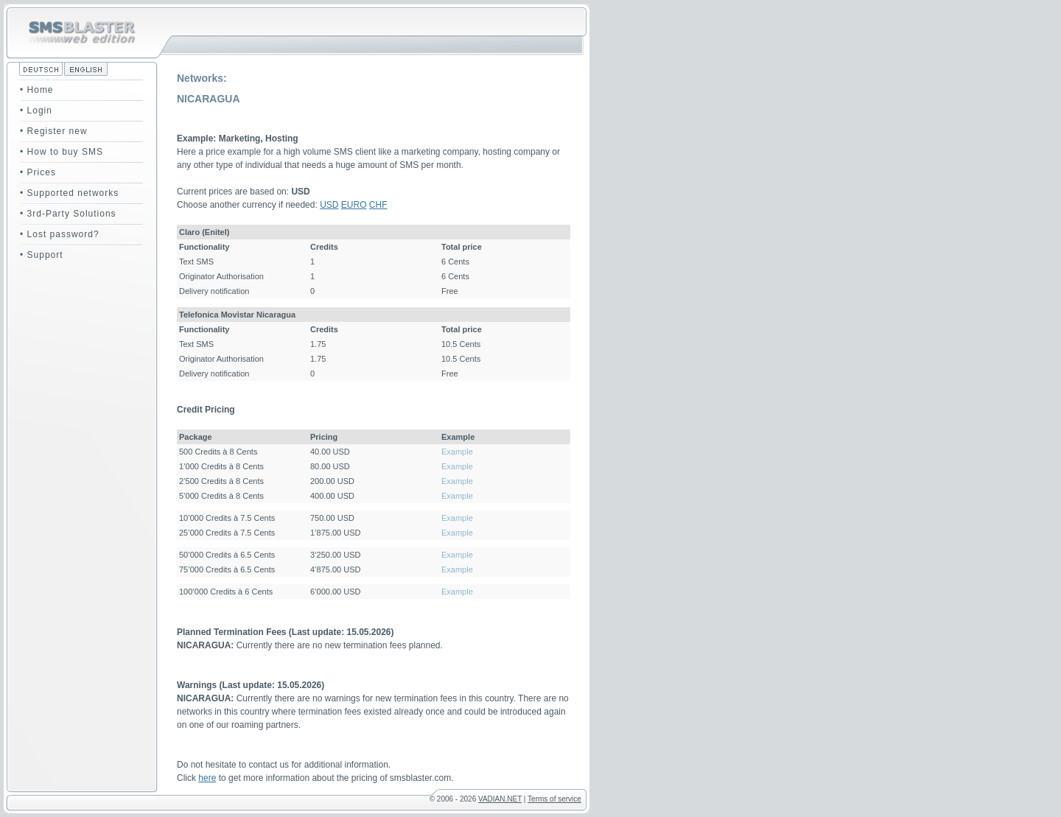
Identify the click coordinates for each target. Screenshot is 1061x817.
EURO (354, 205)
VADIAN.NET (500, 799)
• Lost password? (59, 234)
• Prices (38, 172)
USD (329, 205)
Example (457, 451)
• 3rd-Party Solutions (68, 213)
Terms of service (554, 799)
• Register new (54, 131)
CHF (378, 205)
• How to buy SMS (61, 152)
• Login (36, 110)
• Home (37, 90)
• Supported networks (69, 193)
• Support (41, 255)
